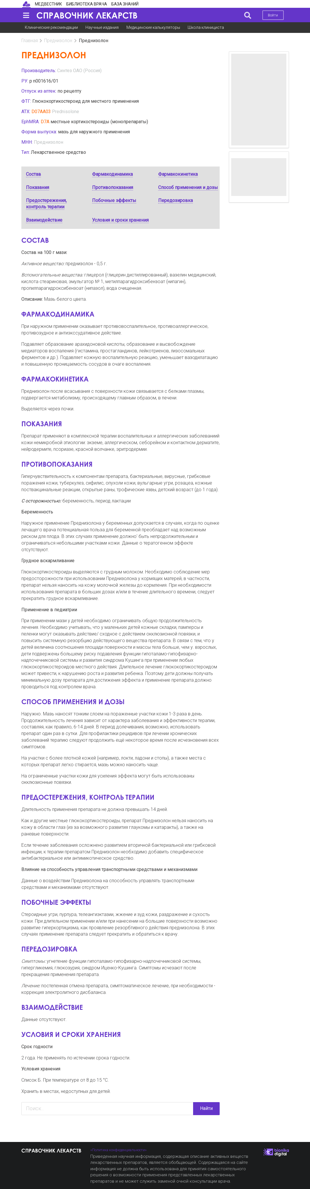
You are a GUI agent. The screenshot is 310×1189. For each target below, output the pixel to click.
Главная (29, 40)
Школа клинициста (206, 27)
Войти (273, 15)
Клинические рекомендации (51, 27)
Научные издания (102, 27)
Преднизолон (58, 40)
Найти (206, 1108)
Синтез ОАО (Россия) (79, 70)
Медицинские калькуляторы (153, 27)
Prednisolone (65, 111)
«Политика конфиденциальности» (118, 1150)
